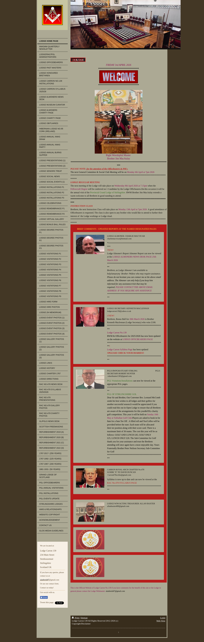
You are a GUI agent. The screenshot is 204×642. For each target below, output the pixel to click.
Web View (160, 621)
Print (76, 618)
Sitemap (84, 618)
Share (44, 598)
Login (162, 618)
